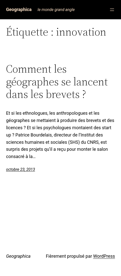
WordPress (104, 256)
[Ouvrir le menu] (112, 10)
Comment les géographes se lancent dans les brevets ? (57, 82)
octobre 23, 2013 (20, 169)
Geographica (18, 9)
